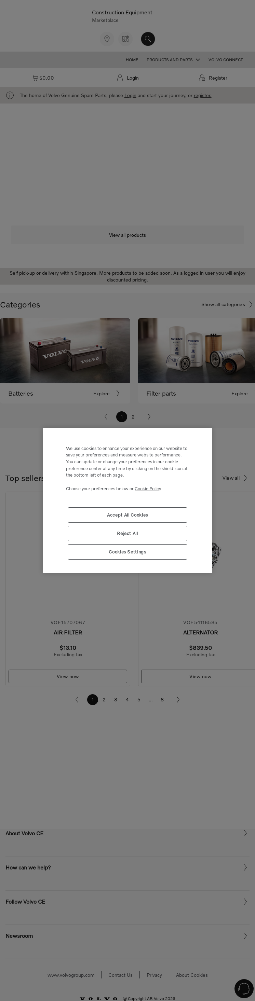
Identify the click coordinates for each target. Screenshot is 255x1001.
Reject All (127, 533)
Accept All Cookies (127, 515)
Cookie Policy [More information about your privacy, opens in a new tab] (148, 488)
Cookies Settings (127, 551)
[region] (127, 500)
